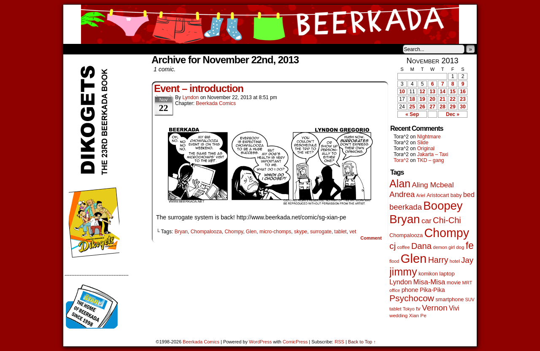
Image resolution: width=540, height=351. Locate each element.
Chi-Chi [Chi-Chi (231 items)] (447, 220)
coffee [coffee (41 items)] (403, 247)
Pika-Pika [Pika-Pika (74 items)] (432, 289)
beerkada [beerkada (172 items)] (405, 206)
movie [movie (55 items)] (454, 283)
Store (126, 49)
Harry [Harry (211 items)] (438, 260)
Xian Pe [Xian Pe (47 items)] (418, 315)
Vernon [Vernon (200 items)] (435, 307)
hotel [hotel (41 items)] (455, 261)
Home (75, 49)
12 (422, 91)
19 (422, 99)
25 (412, 107)
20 (432, 99)
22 (452, 99)
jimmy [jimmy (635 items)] (403, 272)
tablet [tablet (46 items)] (395, 308)
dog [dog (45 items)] (460, 247)
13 (432, 91)
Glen (251, 232)
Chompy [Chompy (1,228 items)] (446, 233)
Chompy (233, 232)
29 (452, 107)
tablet (340, 232)
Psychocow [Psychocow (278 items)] (411, 298)
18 (412, 99)
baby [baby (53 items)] (456, 195)
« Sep (412, 114)
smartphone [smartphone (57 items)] (449, 299)
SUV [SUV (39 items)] (470, 299)
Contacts (158, 49)
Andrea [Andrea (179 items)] (402, 194)
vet (352, 232)
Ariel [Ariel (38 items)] (420, 195)
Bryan (181, 232)
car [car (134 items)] (426, 221)
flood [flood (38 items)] (394, 261)
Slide (423, 143)
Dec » (452, 114)
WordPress (260, 341)
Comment (371, 237)
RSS (339, 341)
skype (300, 232)
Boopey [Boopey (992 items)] (442, 205)
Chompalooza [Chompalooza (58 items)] (406, 235)
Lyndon (190, 97)
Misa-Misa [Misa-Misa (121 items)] (429, 282)
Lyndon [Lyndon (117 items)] (400, 282)
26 (422, 107)
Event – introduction (198, 88)
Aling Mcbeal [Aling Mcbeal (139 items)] (433, 185)
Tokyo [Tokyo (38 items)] (409, 308)
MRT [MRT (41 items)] (467, 282)
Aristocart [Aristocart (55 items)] (438, 195)
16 (462, 91)
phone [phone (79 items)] (410, 289)
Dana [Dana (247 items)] (421, 246)
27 (432, 107)
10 (402, 91)
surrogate (321, 232)
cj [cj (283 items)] (392, 246)
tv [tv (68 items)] (418, 308)
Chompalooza (206, 232)
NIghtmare (429, 137)
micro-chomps (275, 232)
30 (462, 107)
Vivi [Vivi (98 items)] (454, 308)
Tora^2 (401, 160)
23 (462, 99)
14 (442, 91)
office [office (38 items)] (394, 290)
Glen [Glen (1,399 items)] (413, 258)
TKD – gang (430, 160)
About (100, 49)
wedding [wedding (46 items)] (398, 315)
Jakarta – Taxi (432, 154)
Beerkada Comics (270, 24)
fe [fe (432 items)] (470, 245)
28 (442, 107)
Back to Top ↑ (362, 341)
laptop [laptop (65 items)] (447, 273)
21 (442, 99)
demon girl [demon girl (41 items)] (443, 247)
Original (426, 148)
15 (452, 91)
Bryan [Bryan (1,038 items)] (404, 219)
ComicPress (295, 341)
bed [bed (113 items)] (469, 194)
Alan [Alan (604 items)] (399, 183)
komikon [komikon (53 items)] (428, 274)
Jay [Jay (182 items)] (467, 260)
